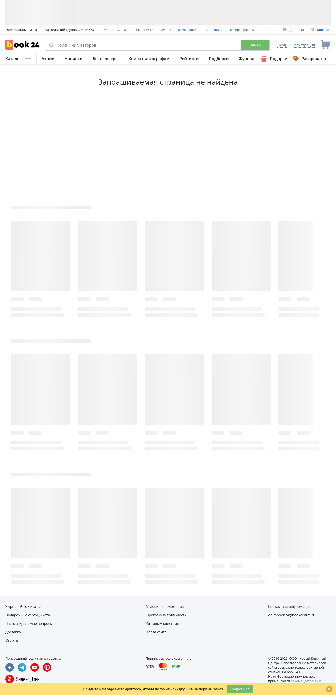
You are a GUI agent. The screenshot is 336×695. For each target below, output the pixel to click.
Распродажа (309, 58)
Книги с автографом (148, 58)
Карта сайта (156, 632)
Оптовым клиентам (149, 29)
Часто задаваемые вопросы (29, 623)
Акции (48, 58)
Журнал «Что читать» (23, 606)
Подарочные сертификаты (233, 29)
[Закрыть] (329, 689)
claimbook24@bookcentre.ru (291, 615)
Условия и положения (165, 606)
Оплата (123, 29)
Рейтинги (189, 58)
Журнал (246, 58)
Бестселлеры (105, 58)
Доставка (293, 29)
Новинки (74, 58)
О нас (108, 29)
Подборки (219, 58)
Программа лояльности (189, 29)
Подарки (274, 59)
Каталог (18, 58)
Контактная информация (289, 606)
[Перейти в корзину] (326, 45)
